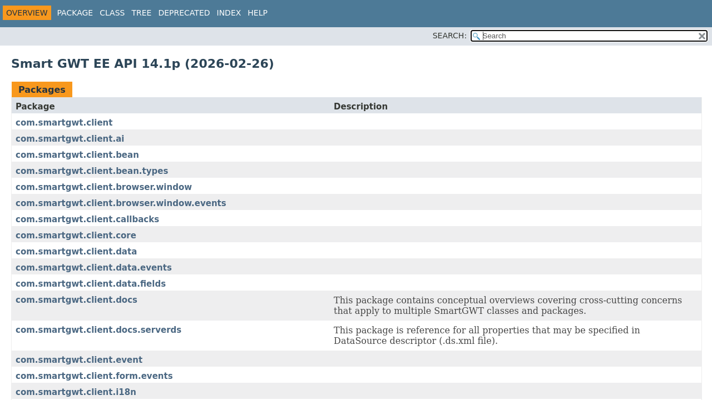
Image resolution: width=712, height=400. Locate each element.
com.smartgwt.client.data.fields (91, 284)
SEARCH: (450, 35)
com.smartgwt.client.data (76, 252)
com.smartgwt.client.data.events (94, 268)
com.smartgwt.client (64, 123)
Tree (141, 12)
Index (229, 12)
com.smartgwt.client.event (79, 360)
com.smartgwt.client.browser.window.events (121, 203)
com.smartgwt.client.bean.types (92, 171)
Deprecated (184, 12)
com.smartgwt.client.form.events (94, 376)
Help (258, 12)
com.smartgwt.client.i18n (76, 392)
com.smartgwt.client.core (76, 236)
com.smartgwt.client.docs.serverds (98, 330)
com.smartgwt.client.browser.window (104, 187)
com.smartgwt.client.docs (76, 300)
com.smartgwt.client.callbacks (87, 219)
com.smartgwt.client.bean (77, 155)
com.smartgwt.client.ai (70, 139)
